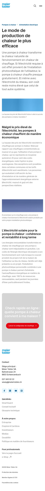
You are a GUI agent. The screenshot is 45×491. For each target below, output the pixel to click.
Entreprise (6, 422)
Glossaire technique (11, 411)
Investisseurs (7, 430)
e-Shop (6, 457)
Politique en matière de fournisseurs (18, 441)
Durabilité (6, 438)
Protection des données (10, 472)
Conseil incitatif (9, 407)
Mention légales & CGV (9, 477)
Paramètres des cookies (10, 482)
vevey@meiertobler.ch (12, 382)
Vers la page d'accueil (11, 453)
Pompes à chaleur (9, 25)
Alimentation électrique (28, 25)
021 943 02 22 (8, 379)
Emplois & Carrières (10, 426)
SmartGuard (7, 403)
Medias (5, 434)
